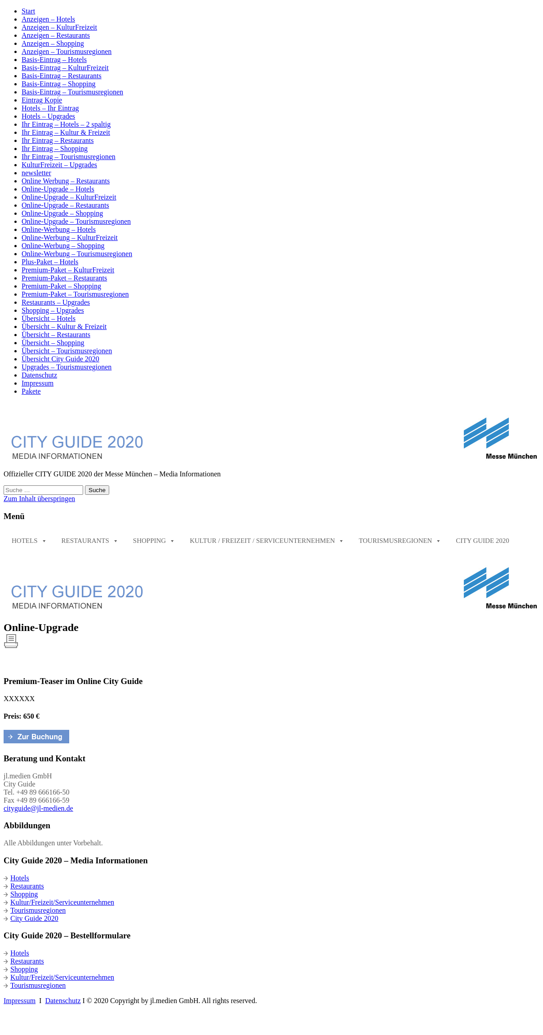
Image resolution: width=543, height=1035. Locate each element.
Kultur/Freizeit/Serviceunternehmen (59, 902)
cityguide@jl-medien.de (38, 808)
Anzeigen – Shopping (53, 43)
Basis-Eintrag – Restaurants (62, 76)
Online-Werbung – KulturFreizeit (70, 237)
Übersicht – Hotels (49, 318)
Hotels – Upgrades (48, 116)
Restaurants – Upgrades (56, 302)
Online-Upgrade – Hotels (58, 189)
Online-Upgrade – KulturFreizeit (69, 197)
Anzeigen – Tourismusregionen (66, 51)
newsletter (36, 173)
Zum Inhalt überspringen (39, 498)
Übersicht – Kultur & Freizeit (64, 326)
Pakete (31, 391)
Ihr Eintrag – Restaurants (57, 140)
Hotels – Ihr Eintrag (50, 108)
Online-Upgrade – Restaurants (65, 205)
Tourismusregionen (400, 540)
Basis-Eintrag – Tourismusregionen (72, 92)
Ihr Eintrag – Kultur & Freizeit (66, 132)
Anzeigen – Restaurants (56, 35)
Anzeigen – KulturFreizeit (59, 27)
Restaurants (90, 540)
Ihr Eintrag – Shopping (55, 148)
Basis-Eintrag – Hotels (54, 59)
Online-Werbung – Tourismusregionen (77, 254)
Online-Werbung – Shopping (63, 245)
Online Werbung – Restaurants (66, 181)
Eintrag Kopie (42, 100)
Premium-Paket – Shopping (61, 286)
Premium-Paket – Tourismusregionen (75, 294)
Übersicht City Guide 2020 (60, 359)
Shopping (154, 540)
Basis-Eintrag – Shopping (58, 84)
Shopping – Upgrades (53, 310)
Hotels (29, 540)
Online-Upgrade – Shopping (62, 213)
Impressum (37, 383)
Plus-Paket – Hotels (50, 262)
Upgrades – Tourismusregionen (66, 367)
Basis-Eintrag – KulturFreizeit (65, 67)
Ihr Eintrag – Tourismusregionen (69, 156)
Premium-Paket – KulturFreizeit (68, 270)
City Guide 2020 (482, 540)
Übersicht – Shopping (53, 342)
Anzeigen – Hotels (48, 19)
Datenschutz (39, 375)
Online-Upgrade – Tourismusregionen (76, 221)
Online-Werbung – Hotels (59, 229)
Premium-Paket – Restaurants (64, 278)
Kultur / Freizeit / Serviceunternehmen (267, 540)
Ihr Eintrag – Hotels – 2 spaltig (66, 124)
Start (28, 11)
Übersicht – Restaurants (56, 334)
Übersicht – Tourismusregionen (67, 351)
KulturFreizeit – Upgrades (59, 165)
